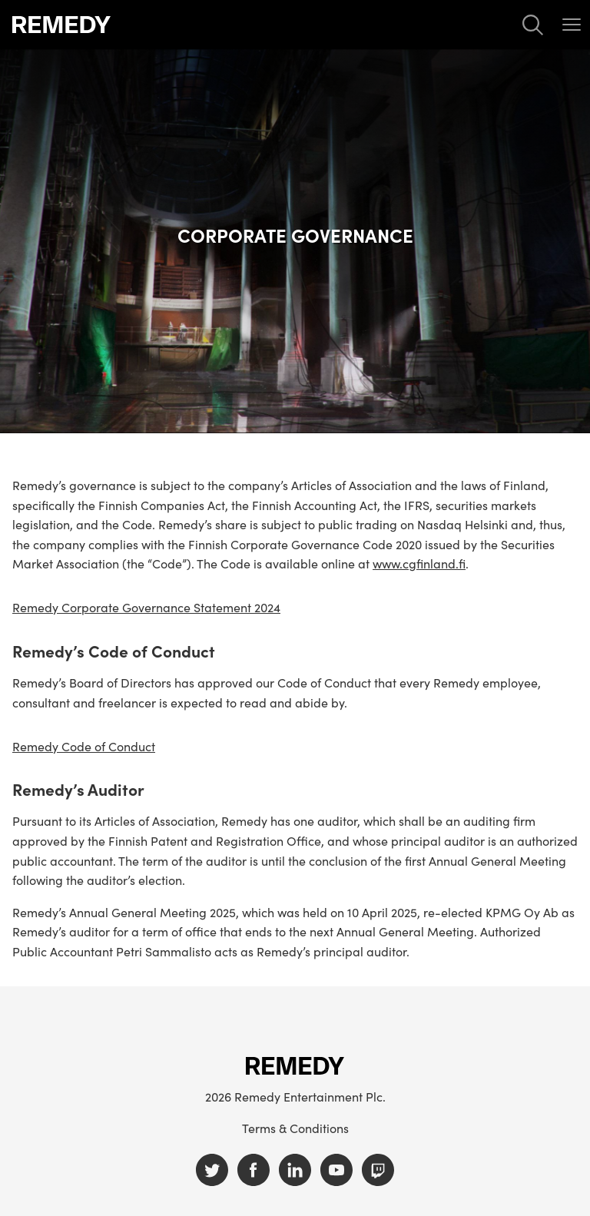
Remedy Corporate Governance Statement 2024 (146, 608)
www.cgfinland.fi (419, 563)
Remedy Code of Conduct (83, 747)
